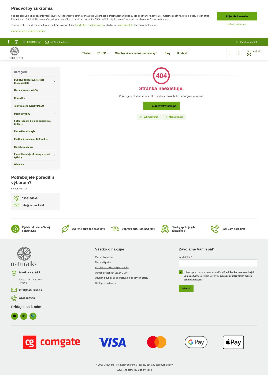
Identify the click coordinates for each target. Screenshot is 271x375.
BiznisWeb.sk (145, 370)
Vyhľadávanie (148, 117)
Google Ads (80, 25)
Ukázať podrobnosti (237, 24)
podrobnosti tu (96, 25)
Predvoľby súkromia (126, 364)
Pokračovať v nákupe (161, 106)
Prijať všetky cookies (237, 16)
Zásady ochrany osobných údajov (156, 364)
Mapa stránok (173, 117)
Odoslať (186, 288)
